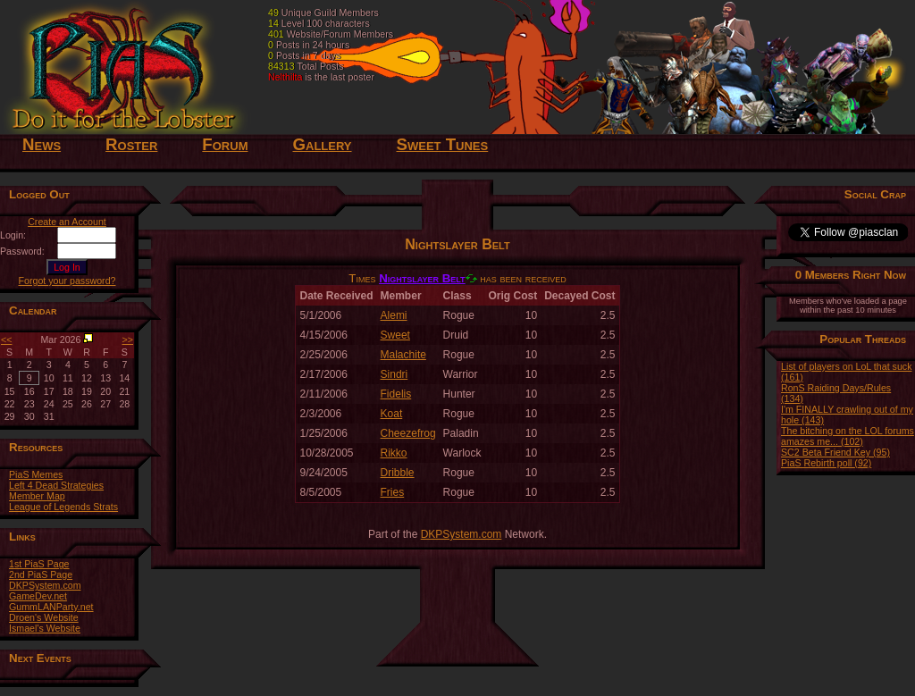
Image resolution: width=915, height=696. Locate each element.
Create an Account (67, 221)
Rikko (394, 453)
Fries (393, 492)
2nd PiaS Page (40, 574)
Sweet (395, 335)
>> (127, 339)
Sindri (394, 374)
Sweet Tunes (443, 144)
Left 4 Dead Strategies (56, 485)
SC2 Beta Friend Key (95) (835, 452)
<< (6, 339)
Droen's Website (44, 617)
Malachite (403, 354)
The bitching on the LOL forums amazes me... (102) (847, 436)
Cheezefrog (408, 433)
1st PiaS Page (39, 563)
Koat (392, 413)
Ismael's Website (44, 628)
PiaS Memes (36, 474)
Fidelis (396, 394)
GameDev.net (38, 596)
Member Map (37, 496)
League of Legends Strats (63, 506)
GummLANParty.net (51, 606)
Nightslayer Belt (422, 278)
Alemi (394, 315)
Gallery (321, 144)
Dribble (398, 472)
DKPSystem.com (45, 585)
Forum (225, 144)
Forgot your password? (67, 280)
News (41, 144)
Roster (131, 144)
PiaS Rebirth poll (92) (826, 462)
